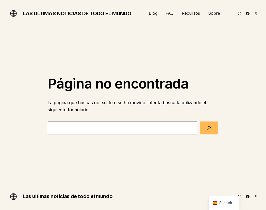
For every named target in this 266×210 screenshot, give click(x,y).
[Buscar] (209, 127)
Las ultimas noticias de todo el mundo (77, 13)
